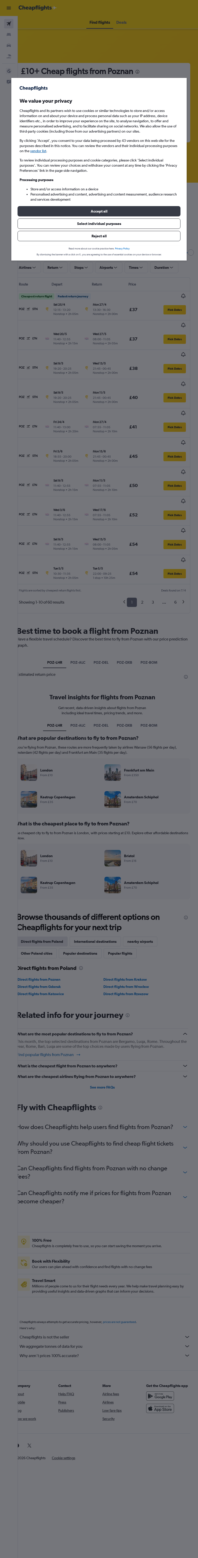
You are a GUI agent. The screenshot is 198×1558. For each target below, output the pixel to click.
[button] (99, 211)
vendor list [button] (38, 151)
